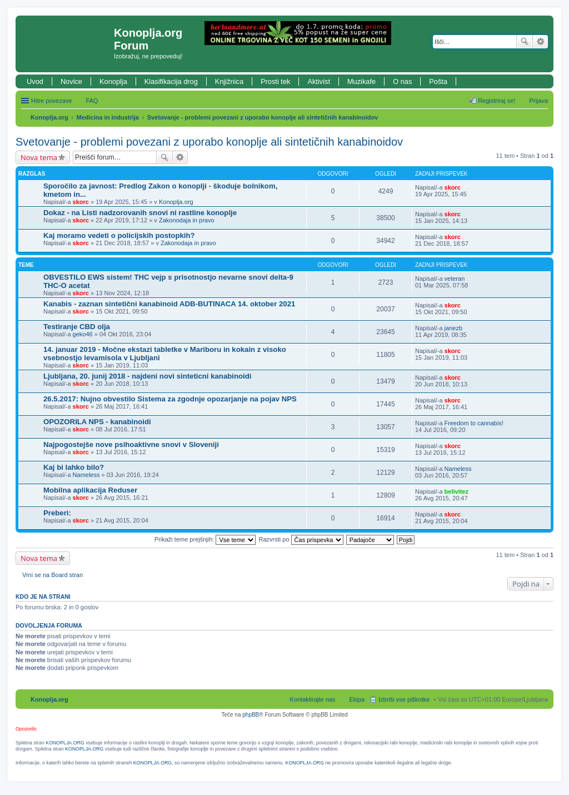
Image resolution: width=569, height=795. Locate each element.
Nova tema (39, 157)
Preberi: (57, 513)
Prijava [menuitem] (538, 100)
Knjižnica (229, 81)
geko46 (83, 334)
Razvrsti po (301, 539)
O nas (402, 81)
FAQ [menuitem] (92, 100)
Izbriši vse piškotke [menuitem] (404, 699)
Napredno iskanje (540, 41)
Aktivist (318, 81)
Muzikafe (361, 81)
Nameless (86, 474)
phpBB (250, 715)
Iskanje (524, 41)
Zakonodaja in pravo (186, 220)
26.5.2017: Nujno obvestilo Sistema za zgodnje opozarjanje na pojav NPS (170, 399)
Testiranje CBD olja (76, 326)
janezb (453, 328)
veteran (455, 278)
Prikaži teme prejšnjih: (205, 539)
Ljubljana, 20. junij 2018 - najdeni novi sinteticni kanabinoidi (147, 376)
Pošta (438, 81)
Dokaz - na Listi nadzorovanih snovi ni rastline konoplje (140, 212)
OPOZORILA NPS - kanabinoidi (97, 422)
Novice (71, 81)
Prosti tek (275, 81)
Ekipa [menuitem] (357, 699)
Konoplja (113, 81)
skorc (81, 201)
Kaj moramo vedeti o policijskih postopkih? (119, 235)
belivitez (456, 491)
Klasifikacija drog (171, 81)
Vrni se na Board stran (52, 575)
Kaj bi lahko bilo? (73, 467)
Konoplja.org (49, 117)
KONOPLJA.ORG (65, 743)
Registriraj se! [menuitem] (496, 100)
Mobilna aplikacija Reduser (90, 490)
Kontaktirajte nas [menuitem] (313, 699)
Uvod (35, 81)
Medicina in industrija (108, 117)
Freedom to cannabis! (474, 423)
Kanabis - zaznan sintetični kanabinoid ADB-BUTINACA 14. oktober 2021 (169, 304)
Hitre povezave (51, 100)
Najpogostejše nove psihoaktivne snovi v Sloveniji (131, 444)
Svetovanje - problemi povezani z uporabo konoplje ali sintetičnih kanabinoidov (262, 117)
